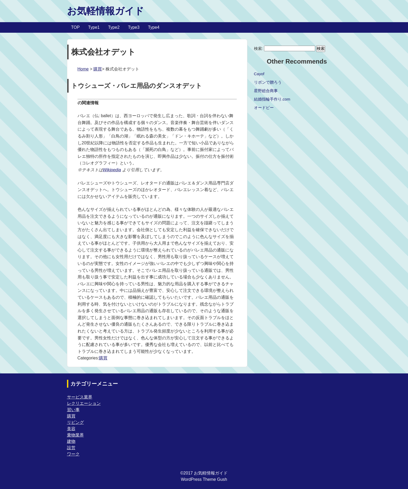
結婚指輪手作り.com (272, 99)
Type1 (94, 27)
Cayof (259, 74)
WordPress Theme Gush (204, 479)
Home (83, 69)
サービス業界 (79, 397)
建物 (71, 441)
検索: (258, 48)
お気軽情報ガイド (105, 11)
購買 (97, 69)
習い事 (73, 409)
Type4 (154, 27)
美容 (71, 428)
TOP (75, 27)
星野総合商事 (266, 90)
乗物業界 (75, 435)
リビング (75, 422)
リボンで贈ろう (268, 82)
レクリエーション (84, 403)
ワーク (73, 454)
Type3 (134, 27)
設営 (71, 447)
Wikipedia (112, 170)
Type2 (114, 27)
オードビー (264, 107)
